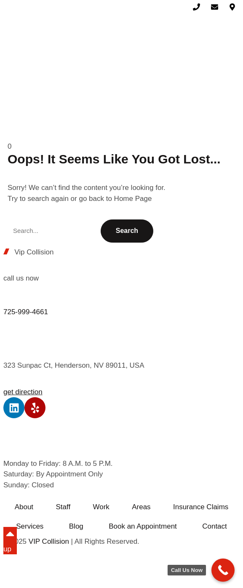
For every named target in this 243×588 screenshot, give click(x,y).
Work (101, 507)
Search (127, 230)
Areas (141, 507)
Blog (76, 526)
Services (29, 526)
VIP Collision (49, 541)
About (24, 507)
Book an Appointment (143, 526)
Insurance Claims (200, 507)
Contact (214, 526)
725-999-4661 (25, 312)
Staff (63, 507)
